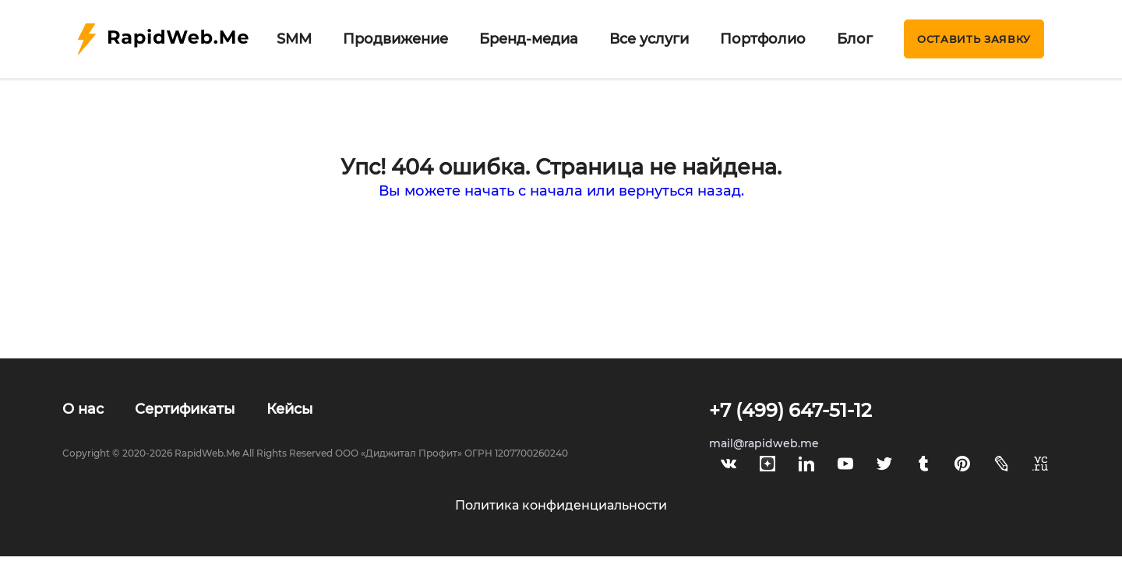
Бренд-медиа (528, 39)
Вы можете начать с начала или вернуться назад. (561, 190)
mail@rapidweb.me (764, 443)
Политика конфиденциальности (561, 505)
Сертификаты (185, 409)
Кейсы (289, 409)
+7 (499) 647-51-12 (790, 410)
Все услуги (649, 39)
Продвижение (395, 39)
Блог (855, 39)
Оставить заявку (974, 39)
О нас (83, 409)
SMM (294, 39)
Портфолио (763, 39)
